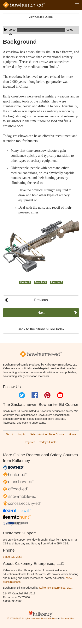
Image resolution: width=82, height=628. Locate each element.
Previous (41, 300)
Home (72, 434)
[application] (41, 30)
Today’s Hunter (48, 442)
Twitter (22, 395)
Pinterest (47, 395)
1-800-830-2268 (12, 556)
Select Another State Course (47, 434)
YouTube (60, 395)
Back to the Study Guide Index (40, 329)
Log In (22, 434)
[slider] (41, 30)
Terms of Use (67, 618)
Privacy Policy (48, 618)
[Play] (5, 29)
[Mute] (10, 34)
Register (30, 442)
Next (40, 313)
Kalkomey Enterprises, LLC (55, 587)
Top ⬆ (9, 434)
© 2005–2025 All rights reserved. (24, 618)
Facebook (35, 395)
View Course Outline (41, 16)
